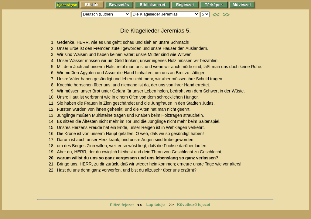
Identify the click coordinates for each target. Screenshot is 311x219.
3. (53, 54)
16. (52, 133)
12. (52, 109)
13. (52, 115)
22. (52, 170)
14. (52, 121)
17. (52, 139)
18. (52, 145)
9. (53, 91)
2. (53, 48)
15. (52, 127)
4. (53, 60)
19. (52, 151)
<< (216, 14)
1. (53, 42)
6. (53, 72)
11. (52, 103)
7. (53, 78)
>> (226, 14)
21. (52, 164)
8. (53, 84)
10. (52, 97)
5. (53, 66)
